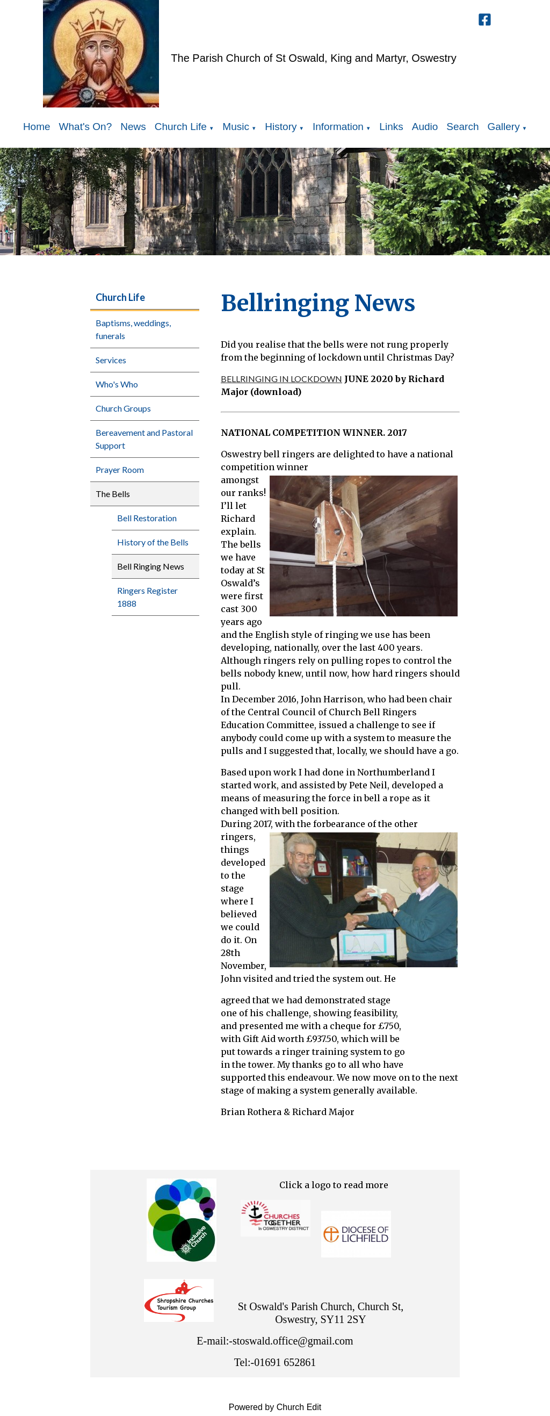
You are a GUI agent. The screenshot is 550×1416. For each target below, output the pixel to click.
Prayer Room (120, 469)
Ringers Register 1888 (147, 596)
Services (111, 360)
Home (36, 126)
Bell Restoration (147, 518)
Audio (425, 126)
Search (462, 126)
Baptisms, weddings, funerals (133, 329)
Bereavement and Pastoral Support (144, 438)
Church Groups (123, 408)
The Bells (113, 493)
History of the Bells (153, 542)
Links (391, 126)
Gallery (504, 126)
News (133, 126)
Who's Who (117, 384)
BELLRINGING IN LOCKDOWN (281, 378)
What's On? (85, 126)
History (280, 126)
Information (338, 126)
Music (235, 126)
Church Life (181, 126)
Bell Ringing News (150, 566)
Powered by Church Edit (275, 1407)
